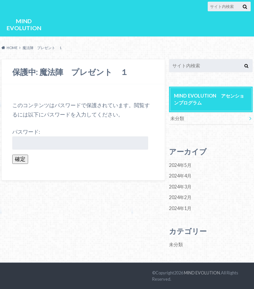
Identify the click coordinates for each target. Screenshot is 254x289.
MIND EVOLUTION (24, 24)
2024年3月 (180, 186)
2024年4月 (180, 176)
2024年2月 (180, 197)
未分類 (177, 118)
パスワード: (80, 138)
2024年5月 (180, 165)
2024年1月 (180, 208)
